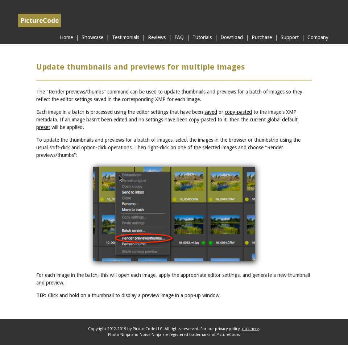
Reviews (156, 37)
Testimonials (126, 37)
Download (231, 37)
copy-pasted (238, 112)
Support (289, 37)
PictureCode (39, 20)
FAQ (179, 37)
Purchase (261, 37)
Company (318, 37)
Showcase (92, 37)
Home (66, 37)
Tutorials (202, 37)
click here (250, 329)
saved (210, 112)
